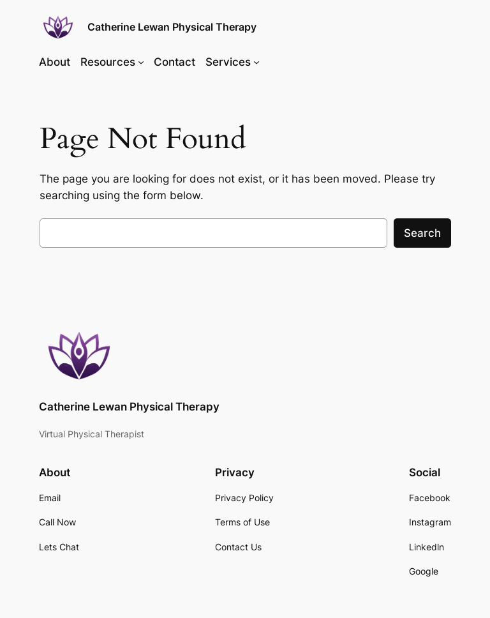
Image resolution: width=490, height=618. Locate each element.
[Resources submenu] (141, 62)
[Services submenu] (256, 62)
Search (422, 233)
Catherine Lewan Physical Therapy (171, 26)
